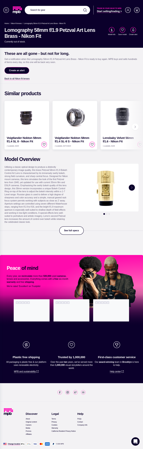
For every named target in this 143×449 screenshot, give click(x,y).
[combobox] (57, 10)
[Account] (128, 10)
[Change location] (14, 444)
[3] (109, 214)
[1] (104, 214)
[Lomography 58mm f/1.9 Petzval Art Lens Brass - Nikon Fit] (44, 23)
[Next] (135, 127)
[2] (107, 214)
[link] (18, 10)
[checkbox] (122, 30)
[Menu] (6, 10)
